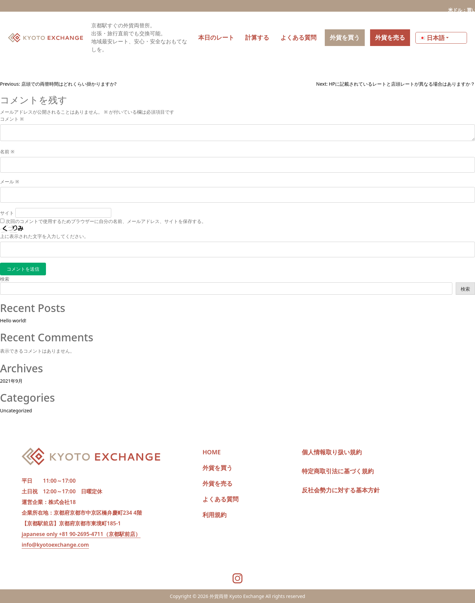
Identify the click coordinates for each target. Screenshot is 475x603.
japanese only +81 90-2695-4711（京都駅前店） (81, 534)
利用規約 (215, 515)
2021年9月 (11, 381)
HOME (212, 452)
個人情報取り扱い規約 (332, 452)
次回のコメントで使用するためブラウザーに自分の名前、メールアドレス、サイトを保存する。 (106, 221)
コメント (12, 119)
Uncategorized (16, 410)
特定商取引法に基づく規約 (338, 471)
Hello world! (13, 320)
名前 (7, 151)
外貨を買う (218, 468)
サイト (7, 213)
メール (9, 181)
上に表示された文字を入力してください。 (44, 236)
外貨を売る (218, 483)
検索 (4, 279)
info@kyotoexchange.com (55, 544)
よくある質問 (220, 499)
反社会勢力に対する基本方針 (341, 490)
